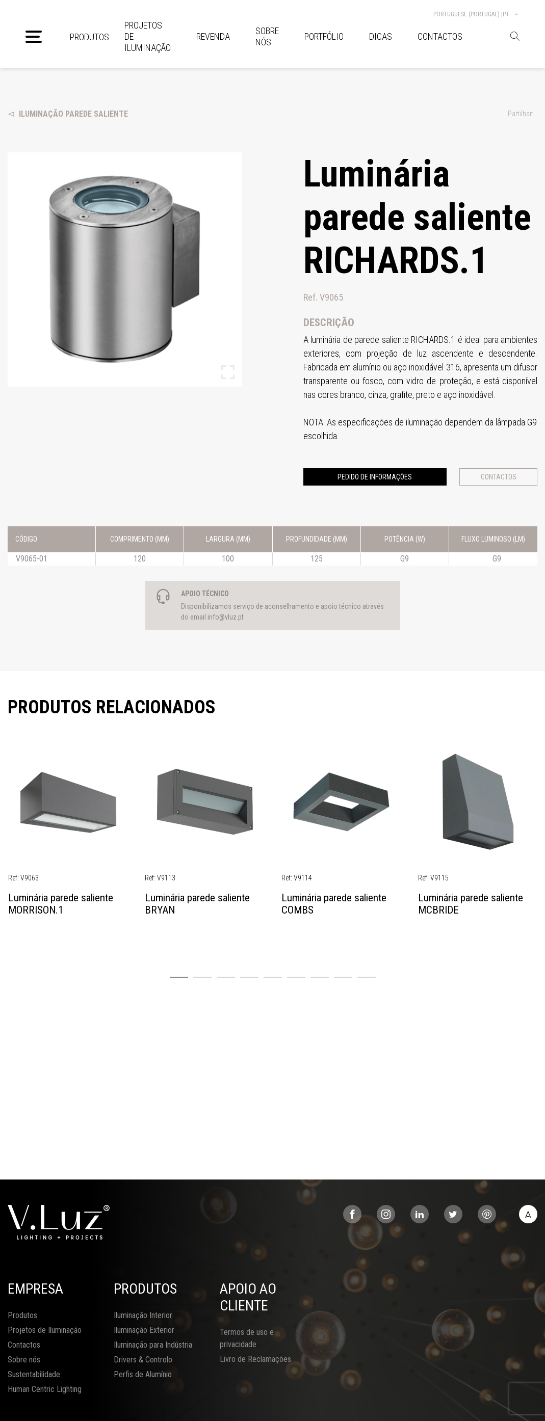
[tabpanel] (68, 834)
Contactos (498, 477)
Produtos (89, 37)
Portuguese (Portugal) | (476, 14)
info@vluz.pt (225, 617)
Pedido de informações (375, 477)
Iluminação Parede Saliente (68, 114)
